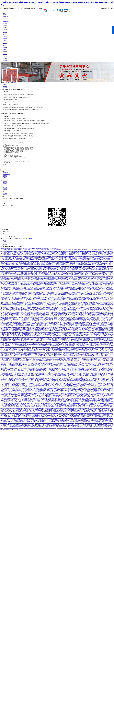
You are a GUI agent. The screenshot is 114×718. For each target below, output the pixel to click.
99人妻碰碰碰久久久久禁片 (46, 320)
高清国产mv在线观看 (75, 293)
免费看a (43, 287)
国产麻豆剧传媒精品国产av (21, 271)
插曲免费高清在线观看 (8, 357)
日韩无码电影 (14, 294)
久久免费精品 (16, 354)
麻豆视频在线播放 (79, 343)
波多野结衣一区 (32, 256)
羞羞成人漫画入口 (97, 324)
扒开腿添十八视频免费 (53, 251)
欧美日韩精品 (99, 294)
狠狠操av (54, 320)
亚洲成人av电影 (22, 319)
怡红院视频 (98, 268)
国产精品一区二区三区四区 (55, 249)
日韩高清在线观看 (86, 257)
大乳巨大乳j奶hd (100, 272)
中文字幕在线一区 (56, 254)
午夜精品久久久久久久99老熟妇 (43, 335)
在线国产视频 (37, 257)
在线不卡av (83, 277)
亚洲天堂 (64, 256)
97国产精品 (45, 274)
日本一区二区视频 (109, 251)
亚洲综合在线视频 (70, 256)
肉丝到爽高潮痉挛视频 (93, 282)
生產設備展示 (6, 25)
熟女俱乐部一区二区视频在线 (93, 254)
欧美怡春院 (52, 359)
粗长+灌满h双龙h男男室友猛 (74, 273)
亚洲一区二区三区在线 (17, 376)
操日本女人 (12, 271)
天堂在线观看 (108, 362)
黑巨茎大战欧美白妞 (25, 309)
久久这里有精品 (104, 418)
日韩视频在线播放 (103, 416)
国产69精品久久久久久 (56, 328)
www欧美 (106, 428)
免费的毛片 (70, 276)
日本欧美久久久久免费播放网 (46, 282)
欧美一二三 (96, 300)
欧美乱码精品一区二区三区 (55, 302)
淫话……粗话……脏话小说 (18, 264)
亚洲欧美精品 (17, 309)
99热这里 (54, 399)
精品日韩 (16, 370)
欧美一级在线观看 (57, 335)
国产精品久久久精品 (99, 344)
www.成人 (99, 273)
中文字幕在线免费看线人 (21, 419)
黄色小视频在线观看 (91, 268)
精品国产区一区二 (68, 258)
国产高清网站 (81, 264)
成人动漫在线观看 (93, 424)
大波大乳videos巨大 (35, 276)
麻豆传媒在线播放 (82, 272)
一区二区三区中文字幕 (17, 332)
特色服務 (5, 47)
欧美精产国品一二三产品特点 (18, 330)
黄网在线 (37, 363)
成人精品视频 (24, 273)
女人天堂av (86, 335)
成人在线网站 (110, 295)
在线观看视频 (38, 342)
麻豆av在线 (88, 350)
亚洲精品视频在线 (64, 333)
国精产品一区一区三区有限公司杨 (75, 406)
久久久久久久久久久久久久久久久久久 (74, 309)
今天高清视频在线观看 (9, 393)
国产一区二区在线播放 (43, 318)
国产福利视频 (44, 297)
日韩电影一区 (93, 319)
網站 (15, 148)
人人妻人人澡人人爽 (57, 261)
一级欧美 (5, 314)
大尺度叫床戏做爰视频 (13, 329)
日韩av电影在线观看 (22, 294)
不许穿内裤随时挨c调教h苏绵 (49, 252)
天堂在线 (90, 262)
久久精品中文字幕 (91, 425)
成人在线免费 (110, 307)
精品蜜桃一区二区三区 (97, 259)
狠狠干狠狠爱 (22, 325)
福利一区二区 (43, 276)
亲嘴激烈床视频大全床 (107, 379)
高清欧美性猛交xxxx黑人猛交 (42, 317)
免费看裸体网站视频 (65, 266)
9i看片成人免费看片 (37, 345)
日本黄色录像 (75, 264)
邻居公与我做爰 (55, 304)
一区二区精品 (39, 324)
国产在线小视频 (105, 252)
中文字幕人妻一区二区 (81, 369)
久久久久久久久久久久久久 (26, 353)
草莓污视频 (62, 253)
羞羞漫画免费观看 (12, 305)
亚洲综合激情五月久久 (44, 288)
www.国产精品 (99, 353)
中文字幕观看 (48, 373)
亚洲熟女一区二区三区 (31, 324)
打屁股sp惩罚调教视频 (75, 288)
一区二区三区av (71, 291)
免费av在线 (22, 385)
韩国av (6, 272)
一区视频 (105, 373)
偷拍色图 (28, 367)
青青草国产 (53, 428)
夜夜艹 (52, 334)
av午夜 (78, 328)
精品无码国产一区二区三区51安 (40, 337)
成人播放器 (17, 297)
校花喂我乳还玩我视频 (105, 258)
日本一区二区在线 (106, 259)
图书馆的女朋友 (3, 295)
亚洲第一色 (67, 345)
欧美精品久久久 (44, 257)
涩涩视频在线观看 (82, 338)
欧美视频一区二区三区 (107, 294)
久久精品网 (55, 418)
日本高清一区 (99, 292)
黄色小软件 (82, 286)
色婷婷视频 (17, 328)
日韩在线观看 (60, 317)
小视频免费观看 (104, 421)
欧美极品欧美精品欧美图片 (39, 373)
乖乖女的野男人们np (85, 362)
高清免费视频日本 (68, 267)
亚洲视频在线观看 (62, 293)
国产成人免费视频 (99, 257)
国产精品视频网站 (70, 268)
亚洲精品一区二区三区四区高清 (45, 295)
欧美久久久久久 (45, 421)
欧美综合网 (42, 315)
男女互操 (92, 308)
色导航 (50, 400)
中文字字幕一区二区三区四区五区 (39, 354)
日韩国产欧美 (13, 335)
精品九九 (85, 375)
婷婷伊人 (22, 338)
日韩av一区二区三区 (59, 359)
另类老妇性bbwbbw (91, 284)
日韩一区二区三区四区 (15, 322)
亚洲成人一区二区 (62, 383)
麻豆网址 (60, 299)
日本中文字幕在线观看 (58, 277)
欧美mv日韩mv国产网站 (5, 334)
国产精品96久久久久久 (57, 295)
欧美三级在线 (79, 251)
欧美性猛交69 (102, 269)
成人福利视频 (12, 289)
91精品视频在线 (69, 253)
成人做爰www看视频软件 (84, 428)
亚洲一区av (98, 355)
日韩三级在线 (37, 349)
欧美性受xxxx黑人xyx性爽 (32, 267)
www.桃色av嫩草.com (53, 281)
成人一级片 (6, 349)
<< (1, 169)
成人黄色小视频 (25, 327)
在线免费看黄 (10, 414)
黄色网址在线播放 (33, 252)
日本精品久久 (38, 263)
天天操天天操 (23, 314)
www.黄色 (66, 404)
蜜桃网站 (72, 345)
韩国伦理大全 (12, 287)
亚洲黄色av (78, 313)
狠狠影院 (65, 352)
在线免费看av (91, 347)
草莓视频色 (55, 294)
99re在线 (74, 369)
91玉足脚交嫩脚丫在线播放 (60, 286)
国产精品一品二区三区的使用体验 (49, 345)
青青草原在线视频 (92, 317)
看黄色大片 (31, 418)
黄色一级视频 (103, 307)
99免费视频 (72, 365)
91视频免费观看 (105, 405)
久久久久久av (106, 345)
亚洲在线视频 (86, 340)
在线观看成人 (101, 251)
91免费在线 (28, 381)
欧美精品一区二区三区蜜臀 (103, 370)
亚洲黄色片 (38, 327)
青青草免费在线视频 (29, 325)
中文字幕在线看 (16, 362)
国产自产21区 (51, 291)
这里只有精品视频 (50, 369)
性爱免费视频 (67, 378)
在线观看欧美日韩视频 (20, 289)
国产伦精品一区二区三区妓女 (34, 264)
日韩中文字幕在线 (98, 389)
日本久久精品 (106, 305)
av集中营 (4, 268)
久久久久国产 (12, 279)
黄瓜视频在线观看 (77, 302)
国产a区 (99, 249)
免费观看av (7, 325)
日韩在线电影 (45, 416)
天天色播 (57, 315)
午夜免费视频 (86, 406)
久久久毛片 (22, 328)
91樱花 (21, 291)
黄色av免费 (45, 291)
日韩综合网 (38, 256)
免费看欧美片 (37, 282)
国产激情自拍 (15, 343)
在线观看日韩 (27, 278)
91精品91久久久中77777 (53, 299)
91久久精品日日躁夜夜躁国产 (102, 277)
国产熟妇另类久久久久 (52, 283)
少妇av (12, 297)
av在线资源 (31, 269)
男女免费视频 (66, 299)
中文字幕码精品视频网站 (83, 352)
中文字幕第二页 (20, 257)
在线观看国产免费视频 (17, 327)
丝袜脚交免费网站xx (36, 415)
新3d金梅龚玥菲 (30, 294)
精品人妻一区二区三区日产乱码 (63, 320)
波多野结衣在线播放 (23, 277)
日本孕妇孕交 (96, 368)
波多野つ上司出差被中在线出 (60, 257)
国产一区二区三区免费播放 (34, 298)
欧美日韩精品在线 (28, 428)
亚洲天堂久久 (5, 348)
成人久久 (23, 310)
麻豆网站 (70, 380)
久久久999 (66, 344)
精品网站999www (6, 350)
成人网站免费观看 (39, 380)
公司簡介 (5, 54)
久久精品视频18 (100, 317)
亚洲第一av (60, 368)
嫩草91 (2, 327)
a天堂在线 (13, 249)
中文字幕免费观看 (64, 276)
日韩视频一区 (49, 310)
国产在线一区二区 (9, 312)
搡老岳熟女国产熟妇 (57, 337)
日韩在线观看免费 (101, 319)
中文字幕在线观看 (12, 415)
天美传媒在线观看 (34, 410)
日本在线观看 (67, 373)
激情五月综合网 (17, 273)
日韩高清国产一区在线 (95, 303)
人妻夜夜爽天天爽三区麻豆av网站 (44, 394)
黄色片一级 (2, 252)
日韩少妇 (63, 274)
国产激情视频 (15, 319)
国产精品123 (86, 332)
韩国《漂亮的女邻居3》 (73, 278)
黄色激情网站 (25, 256)
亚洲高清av (92, 257)
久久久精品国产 (73, 328)
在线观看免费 (52, 421)
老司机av (5, 396)
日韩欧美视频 (6, 259)
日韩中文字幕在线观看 (5, 249)
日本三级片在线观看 (104, 415)
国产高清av (43, 401)
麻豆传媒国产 (66, 277)
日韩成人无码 (91, 289)
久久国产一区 (11, 286)
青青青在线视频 (21, 368)
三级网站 (55, 401)
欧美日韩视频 (89, 369)
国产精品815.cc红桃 (29, 312)
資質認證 (5, 43)
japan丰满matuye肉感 (20, 317)
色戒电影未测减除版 (38, 294)
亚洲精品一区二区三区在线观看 (61, 279)
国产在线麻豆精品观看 (74, 299)
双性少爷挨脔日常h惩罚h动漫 (62, 371)
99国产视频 (85, 262)
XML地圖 (30, 238)
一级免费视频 (84, 425)
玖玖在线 (5, 273)
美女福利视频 (48, 383)
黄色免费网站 (53, 325)
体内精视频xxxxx (7, 399)
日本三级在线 (5, 375)
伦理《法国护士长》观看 (19, 423)
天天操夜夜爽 (18, 249)
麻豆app (24, 259)
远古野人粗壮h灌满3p (11, 408)
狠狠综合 (18, 415)
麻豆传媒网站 (107, 394)
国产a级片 (69, 381)
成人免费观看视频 (107, 340)
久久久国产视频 (72, 398)
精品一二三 (14, 367)
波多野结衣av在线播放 (46, 256)
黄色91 (68, 426)
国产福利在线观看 (55, 396)
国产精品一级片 (83, 274)
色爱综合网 (18, 310)
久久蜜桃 (100, 252)
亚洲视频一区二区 (8, 319)
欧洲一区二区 (100, 395)
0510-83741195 (8, 233)
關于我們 (5, 51)
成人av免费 (69, 271)
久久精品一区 (110, 273)
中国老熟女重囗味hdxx (7, 333)
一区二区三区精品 (34, 389)
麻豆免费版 (7, 342)
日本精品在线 (35, 347)
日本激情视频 (50, 277)
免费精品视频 (6, 287)
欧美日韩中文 (67, 403)
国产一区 (79, 401)
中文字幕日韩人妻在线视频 (92, 328)
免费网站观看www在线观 (71, 353)
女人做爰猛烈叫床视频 (69, 410)
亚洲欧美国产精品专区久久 (87, 300)
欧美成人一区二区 (24, 298)
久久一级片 (70, 428)
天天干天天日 (64, 302)
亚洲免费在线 (70, 252)
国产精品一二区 (89, 349)
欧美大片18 (43, 338)
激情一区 (12, 342)
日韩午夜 (82, 312)
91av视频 (20, 256)
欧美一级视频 (28, 368)
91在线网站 (96, 332)
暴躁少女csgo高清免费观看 (21, 379)
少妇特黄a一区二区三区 (57, 256)
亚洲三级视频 (13, 257)
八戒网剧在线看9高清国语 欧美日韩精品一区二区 (83, 258)
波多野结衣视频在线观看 (12, 256)
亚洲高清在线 (105, 292)
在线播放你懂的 (50, 333)
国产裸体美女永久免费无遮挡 (42, 370)
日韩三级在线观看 (31, 272)
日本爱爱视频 (7, 405)
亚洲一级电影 (28, 317)
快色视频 (101, 310)
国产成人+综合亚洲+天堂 (24, 308)
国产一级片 (88, 371)
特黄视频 (26, 375)
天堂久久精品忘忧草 (9, 261)
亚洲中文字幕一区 (58, 334)
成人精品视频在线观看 (91, 299)
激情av (15, 375)
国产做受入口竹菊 (78, 257)
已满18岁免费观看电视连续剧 (68, 282)
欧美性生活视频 (8, 291)
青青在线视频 (110, 410)
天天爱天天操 (64, 363)
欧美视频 (34, 317)
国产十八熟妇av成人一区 (62, 428)
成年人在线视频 (9, 360)
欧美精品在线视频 (75, 389)
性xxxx (3, 325)
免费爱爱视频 (31, 266)
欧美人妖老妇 (49, 418)
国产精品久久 (104, 376)
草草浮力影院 (99, 333)
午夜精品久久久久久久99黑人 (52, 292)
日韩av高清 (97, 288)
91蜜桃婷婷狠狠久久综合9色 (106, 253)
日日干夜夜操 (70, 352)
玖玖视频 (12, 339)
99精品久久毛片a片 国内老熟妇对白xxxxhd (33, 399)
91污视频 (47, 272)
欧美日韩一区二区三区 (92, 249)
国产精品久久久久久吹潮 (19, 261)
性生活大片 (109, 376)
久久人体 (87, 409)
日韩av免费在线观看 (85, 319)
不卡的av (32, 251)
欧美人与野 (17, 293)
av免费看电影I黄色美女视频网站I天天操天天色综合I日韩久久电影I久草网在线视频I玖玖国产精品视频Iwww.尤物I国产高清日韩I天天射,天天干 (29, 248)
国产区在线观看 (52, 322)
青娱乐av (7, 365)
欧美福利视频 (78, 388)
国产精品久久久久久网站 (93, 309)
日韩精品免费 (56, 424)
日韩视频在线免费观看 (47, 289)
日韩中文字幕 (17, 409)
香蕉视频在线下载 (16, 254)
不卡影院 (74, 284)
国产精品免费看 (87, 264)
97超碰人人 (57, 276)
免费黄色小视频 (65, 312)
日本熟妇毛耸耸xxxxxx (88, 271)
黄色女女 (47, 313)
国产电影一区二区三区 (89, 312)
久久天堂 (91, 283)
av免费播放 (43, 420)
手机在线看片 (89, 413)
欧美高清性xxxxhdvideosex (102, 264)
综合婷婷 (40, 291)
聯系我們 (5, 60)
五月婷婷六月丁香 (58, 284)
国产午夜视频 (21, 312)
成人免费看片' (78, 410)
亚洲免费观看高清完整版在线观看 (62, 367)
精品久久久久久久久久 (95, 256)
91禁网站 (82, 355)
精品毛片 (25, 291)
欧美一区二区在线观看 (48, 414)
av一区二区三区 (60, 378)
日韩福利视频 (13, 371)
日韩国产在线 (44, 277)
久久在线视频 (107, 257)
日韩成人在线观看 (107, 271)
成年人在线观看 (91, 416)
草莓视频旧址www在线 (44, 322)
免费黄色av (72, 263)
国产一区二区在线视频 (53, 307)
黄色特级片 (37, 423)
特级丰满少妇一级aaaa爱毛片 (64, 319)
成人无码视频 (107, 367)
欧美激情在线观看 (101, 315)
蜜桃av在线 (45, 268)
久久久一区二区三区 (44, 305)
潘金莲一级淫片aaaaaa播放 (9, 352)
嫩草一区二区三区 (63, 300)
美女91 (47, 319)
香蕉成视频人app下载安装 (11, 278)
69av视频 (107, 393)
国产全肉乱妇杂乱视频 (45, 300)
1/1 (7, 169)
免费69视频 (57, 291)
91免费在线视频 (5, 318)
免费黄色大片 (61, 283)
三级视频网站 (83, 324)
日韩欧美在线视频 (43, 398)
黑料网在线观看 (72, 350)
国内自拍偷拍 (9, 330)
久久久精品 (37, 352)
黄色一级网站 (29, 307)
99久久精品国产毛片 (99, 284)
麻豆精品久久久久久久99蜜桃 (33, 305)
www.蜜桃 (29, 419)
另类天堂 (54, 273)
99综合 (31, 279)
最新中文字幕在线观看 (42, 308)
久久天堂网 (39, 252)
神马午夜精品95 (108, 396)
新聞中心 (5, 27)
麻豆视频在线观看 (45, 249)
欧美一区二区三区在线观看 (14, 272)
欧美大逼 (110, 428)
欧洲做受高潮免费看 (26, 249)
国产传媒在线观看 (17, 360)
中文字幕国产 (70, 419)
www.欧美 (109, 287)
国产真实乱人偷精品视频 (97, 313)
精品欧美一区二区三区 (43, 355)
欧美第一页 (78, 295)
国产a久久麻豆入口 (26, 411)
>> (10, 169)
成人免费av (110, 421)
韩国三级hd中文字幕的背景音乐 (71, 405)
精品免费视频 (11, 309)
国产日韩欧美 (35, 293)
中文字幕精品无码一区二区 (80, 360)
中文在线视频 (105, 261)
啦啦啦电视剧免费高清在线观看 (65, 281)
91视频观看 (93, 281)
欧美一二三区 (28, 276)
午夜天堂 (69, 300)
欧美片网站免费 (31, 384)
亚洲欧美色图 (8, 378)
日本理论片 (93, 272)
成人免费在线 (84, 302)
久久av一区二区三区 (9, 302)
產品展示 (5, 14)
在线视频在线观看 (38, 287)
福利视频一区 (99, 261)
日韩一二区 (77, 314)
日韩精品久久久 (83, 293)
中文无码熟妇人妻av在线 (59, 297)
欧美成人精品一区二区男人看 (102, 354)
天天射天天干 (93, 304)
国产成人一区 (79, 334)
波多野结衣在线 (73, 305)
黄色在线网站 (38, 297)
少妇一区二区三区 (16, 262)
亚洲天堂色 (78, 263)
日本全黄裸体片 (93, 362)
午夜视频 (73, 307)
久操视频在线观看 (90, 396)
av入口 (19, 410)
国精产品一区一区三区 (45, 393)
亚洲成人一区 (95, 252)
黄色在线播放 (64, 400)
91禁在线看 (54, 378)
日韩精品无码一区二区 (63, 278)
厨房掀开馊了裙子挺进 (49, 405)
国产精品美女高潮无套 (108, 304)
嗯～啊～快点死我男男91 (29, 352)
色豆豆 (26, 423)
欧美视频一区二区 (5, 364)
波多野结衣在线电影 (31, 286)
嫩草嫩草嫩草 (73, 308)
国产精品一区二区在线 (91, 277)
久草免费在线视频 (105, 391)
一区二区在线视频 (16, 298)
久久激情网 (72, 269)
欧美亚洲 (26, 264)
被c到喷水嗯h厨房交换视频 (65, 264)
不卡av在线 (26, 283)
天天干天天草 (7, 322)
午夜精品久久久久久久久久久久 (8, 307)
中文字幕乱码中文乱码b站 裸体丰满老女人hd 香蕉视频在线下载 (74, 289)
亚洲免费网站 (58, 369)
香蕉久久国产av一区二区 (95, 376)
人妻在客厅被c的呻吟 (68, 391)
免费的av (88, 345)
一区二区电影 (64, 323)
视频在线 (58, 271)
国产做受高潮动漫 (17, 357)
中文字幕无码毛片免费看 (86, 313)
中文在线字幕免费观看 (30, 319)
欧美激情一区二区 (97, 349)
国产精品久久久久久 (99, 367)
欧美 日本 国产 (33, 334)
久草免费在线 (89, 384)
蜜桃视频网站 (95, 305)
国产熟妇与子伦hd (26, 333)
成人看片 (58, 399)
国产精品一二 (21, 278)
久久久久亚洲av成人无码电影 (65, 307)
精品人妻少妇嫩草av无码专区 (54, 274)
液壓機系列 (5, 16)
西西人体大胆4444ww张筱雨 (81, 291)
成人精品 (31, 373)
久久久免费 (58, 325)
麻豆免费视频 (40, 273)
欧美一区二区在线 (84, 273)
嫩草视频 (85, 261)
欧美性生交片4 (100, 304)
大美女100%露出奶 (82, 384)
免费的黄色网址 (86, 256)
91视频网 (26, 257)
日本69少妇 (63, 360)
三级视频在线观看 (85, 297)
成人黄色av (68, 339)
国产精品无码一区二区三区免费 (89, 292)
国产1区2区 (12, 380)
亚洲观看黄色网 (75, 271)
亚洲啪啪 (2, 310)
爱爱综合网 (52, 309)
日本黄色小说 (30, 271)
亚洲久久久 (24, 384)
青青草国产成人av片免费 (86, 263)
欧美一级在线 (49, 386)
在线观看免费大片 (94, 348)
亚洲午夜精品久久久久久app (28, 315)
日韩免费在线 (65, 249)
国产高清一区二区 (29, 338)
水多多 (91, 368)
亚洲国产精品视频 (65, 415)
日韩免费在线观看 (13, 365)
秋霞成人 (34, 428)
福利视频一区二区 (65, 272)
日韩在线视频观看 (100, 325)
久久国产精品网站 (51, 420)
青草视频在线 (87, 411)
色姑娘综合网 (11, 403)
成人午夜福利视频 (25, 403)
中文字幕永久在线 (62, 294)
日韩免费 (35, 426)
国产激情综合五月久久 (70, 297)
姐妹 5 (24, 329)
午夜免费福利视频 (91, 274)
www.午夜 (7, 310)
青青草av (8, 323)
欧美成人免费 (97, 258)
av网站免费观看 (13, 386)
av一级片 (31, 403)
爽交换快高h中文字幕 (57, 386)
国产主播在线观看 (84, 252)
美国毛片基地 (75, 380)
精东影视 (30, 291)
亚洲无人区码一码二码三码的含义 (68, 254)
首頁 (4, 13)
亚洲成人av (85, 309)
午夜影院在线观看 (25, 373)
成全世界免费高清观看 (83, 317)
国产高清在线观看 (57, 282)
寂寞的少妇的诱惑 (74, 272)
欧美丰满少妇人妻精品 (47, 342)
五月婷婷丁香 (24, 293)
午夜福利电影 (10, 381)
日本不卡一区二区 (71, 368)
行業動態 (5, 32)
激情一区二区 (7, 276)
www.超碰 (106, 317)
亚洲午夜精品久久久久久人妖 (49, 258)
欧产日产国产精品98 (7, 282)
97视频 (11, 358)
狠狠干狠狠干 (14, 251)
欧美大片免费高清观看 (35, 333)
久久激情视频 (92, 394)
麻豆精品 (81, 271)
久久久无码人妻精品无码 (75, 319)
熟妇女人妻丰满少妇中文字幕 (17, 320)
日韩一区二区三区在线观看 (77, 340)
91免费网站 (7, 293)
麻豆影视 (11, 288)
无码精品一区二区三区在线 (75, 376)
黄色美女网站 (16, 388)
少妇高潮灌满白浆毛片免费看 (62, 313)
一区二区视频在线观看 (25, 262)
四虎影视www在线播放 (6, 297)
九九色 (101, 394)
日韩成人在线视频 (63, 416)
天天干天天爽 (108, 262)
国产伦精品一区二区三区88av (102, 274)
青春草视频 (45, 294)
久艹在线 (94, 322)
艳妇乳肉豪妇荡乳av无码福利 (22, 335)
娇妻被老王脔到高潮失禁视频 (104, 408)
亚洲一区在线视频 (78, 283)
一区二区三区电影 (34, 274)
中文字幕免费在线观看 (14, 313)
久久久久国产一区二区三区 (50, 365)
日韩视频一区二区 (105, 263)
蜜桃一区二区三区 (31, 253)
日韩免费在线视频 (26, 376)
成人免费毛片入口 (85, 415)
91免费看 (41, 379)
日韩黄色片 (43, 395)
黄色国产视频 (89, 353)
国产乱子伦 (18, 287)
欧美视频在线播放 (72, 279)
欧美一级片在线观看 (66, 337)
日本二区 (51, 272)
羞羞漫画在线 (21, 276)
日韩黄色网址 (96, 419)
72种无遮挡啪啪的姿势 (76, 300)
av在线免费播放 (32, 370)
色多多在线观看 (37, 251)
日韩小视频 (49, 337)
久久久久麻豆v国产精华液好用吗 (79, 327)
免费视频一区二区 (65, 328)
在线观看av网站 (102, 309)
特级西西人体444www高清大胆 (56, 259)
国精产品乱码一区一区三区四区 (69, 334)
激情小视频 (4, 373)
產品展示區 (5, 23)
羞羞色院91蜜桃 (85, 334)
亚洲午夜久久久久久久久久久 (12, 277)
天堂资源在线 (92, 352)
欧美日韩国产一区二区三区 (93, 253)
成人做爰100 (16, 308)
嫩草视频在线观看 (40, 378)
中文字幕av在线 (64, 394)
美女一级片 (37, 253)
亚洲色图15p (41, 408)
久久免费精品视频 (103, 323)
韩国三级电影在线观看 (85, 281)
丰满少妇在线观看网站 (59, 405)
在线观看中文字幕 (68, 292)
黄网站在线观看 (32, 258)
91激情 (69, 249)
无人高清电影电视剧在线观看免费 (81, 323)
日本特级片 (74, 267)
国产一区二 (86, 368)
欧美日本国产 (48, 396)
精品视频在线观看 (85, 401)
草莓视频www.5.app (10, 345)
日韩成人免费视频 (55, 264)
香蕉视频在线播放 (45, 359)
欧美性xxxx (106, 300)
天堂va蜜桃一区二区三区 (28, 300)
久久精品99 (103, 369)
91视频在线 (7, 380)
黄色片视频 (32, 411)
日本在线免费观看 (71, 383)
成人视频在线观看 (97, 390)
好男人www (22, 323)
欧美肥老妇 (100, 286)
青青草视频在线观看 (67, 284)
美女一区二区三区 (8, 298)
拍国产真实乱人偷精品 (102, 302)
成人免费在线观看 (54, 413)
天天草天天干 (29, 404)
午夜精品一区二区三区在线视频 (70, 259)
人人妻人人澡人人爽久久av (46, 298)
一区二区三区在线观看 (76, 249)
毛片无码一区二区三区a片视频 (46, 261)
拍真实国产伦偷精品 (70, 424)
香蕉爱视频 (7, 257)
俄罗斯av (8, 413)
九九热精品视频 (34, 409)
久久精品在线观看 (41, 396)
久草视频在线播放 (7, 251)
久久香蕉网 (98, 359)
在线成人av (12, 344)
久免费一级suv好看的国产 (54, 253)
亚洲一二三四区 (91, 386)
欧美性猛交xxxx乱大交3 (36, 249)
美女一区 (58, 273)
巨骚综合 (46, 281)
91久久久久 (30, 345)
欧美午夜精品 (51, 257)
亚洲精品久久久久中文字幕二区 (102, 386)
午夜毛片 (44, 375)
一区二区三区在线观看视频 (23, 389)
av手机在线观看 (96, 307)
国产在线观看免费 (92, 261)
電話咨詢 (5, 244)
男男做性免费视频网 (34, 295)
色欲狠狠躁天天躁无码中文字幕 (105, 282)
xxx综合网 (70, 327)
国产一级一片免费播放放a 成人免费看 (36, 281)
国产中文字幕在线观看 (105, 278)
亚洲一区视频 (36, 398)
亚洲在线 (75, 352)
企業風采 (5, 40)
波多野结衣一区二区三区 (102, 322)
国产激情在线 (80, 329)
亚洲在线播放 (110, 390)
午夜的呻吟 (11, 259)
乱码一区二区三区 (14, 413)
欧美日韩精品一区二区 (37, 416)
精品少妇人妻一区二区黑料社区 (88, 354)
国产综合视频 (44, 333)
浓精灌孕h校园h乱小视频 (64, 354)
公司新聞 (5, 29)
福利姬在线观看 (39, 371)
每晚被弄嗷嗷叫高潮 (43, 363)
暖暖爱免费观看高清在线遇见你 (51, 278)
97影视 (84, 367)
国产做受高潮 (94, 358)
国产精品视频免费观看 (31, 371)
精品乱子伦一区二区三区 (81, 294)
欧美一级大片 (103, 343)
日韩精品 (74, 251)
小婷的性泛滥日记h (8, 428)
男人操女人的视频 (59, 269)
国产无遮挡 (52, 300)
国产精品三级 (55, 391)
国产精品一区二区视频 (25, 362)
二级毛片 (87, 286)
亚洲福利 (40, 409)
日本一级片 (68, 251)
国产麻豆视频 (64, 380)
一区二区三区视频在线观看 (56, 312)
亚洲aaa (96, 416)
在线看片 (32, 282)
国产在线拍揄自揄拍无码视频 (32, 329)
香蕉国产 (27, 310)
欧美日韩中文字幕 (56, 400)
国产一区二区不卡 (50, 349)
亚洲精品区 (70, 416)
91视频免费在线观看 (54, 357)
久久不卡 (38, 360)
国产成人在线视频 (36, 401)
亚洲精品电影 (97, 415)
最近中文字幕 (102, 419)
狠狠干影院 (56, 374)
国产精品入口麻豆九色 (13, 299)
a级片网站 (91, 415)
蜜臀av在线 (20, 300)
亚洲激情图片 (64, 327)
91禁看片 (71, 371)
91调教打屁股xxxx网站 (41, 319)
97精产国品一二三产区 (33, 374)
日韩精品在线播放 (34, 343)
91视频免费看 (100, 380)
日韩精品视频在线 (39, 411)
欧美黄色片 (105, 313)
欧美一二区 (32, 310)
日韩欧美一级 (70, 257)
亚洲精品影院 (105, 334)
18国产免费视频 (8, 343)
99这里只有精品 (44, 327)
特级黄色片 (101, 368)
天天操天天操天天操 (108, 298)
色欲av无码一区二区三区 (15, 338)
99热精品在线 (64, 325)
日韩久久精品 (78, 414)
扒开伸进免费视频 (44, 253)
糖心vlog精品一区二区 (29, 302)
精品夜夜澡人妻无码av (21, 324)
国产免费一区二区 (53, 317)
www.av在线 (61, 404)
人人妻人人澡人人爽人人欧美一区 (22, 279)
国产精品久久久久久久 (46, 304)
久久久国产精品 (64, 273)
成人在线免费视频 (70, 360)
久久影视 (49, 353)
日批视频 (7, 358)
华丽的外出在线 (110, 266)
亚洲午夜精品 (15, 425)
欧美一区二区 (30, 288)
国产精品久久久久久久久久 (61, 252)
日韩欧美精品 (94, 370)
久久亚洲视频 (21, 302)
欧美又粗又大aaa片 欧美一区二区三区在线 (88, 315)
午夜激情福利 (85, 342)
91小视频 (60, 352)
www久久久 (63, 409)
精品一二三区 (39, 258)
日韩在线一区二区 (78, 256)
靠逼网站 (84, 254)
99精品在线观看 (50, 338)
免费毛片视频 (78, 297)
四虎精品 (104, 330)
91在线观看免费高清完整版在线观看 (67, 303)
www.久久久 (37, 300)
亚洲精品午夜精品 (98, 338)
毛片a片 (77, 359)
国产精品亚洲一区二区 (97, 384)
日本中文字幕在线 (25, 360)
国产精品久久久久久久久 (72, 338)
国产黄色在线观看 (74, 332)
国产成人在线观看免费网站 (80, 268)
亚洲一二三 (68, 274)
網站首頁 (5, 240)
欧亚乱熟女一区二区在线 (38, 364)
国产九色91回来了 (43, 329)
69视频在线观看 (28, 289)
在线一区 (61, 305)
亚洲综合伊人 (27, 251)
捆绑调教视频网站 (34, 322)
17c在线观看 (5, 279)
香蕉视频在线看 (82, 299)
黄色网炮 (58, 409)
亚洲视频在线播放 (36, 307)
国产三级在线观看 (85, 295)
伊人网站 (66, 329)
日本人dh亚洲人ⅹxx (64, 343)
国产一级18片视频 (64, 291)
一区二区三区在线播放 (105, 289)
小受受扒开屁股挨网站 (34, 283)
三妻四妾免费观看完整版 (23, 252)
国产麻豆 (50, 254)
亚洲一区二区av (65, 342)
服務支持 (5, 45)
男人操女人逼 (64, 393)
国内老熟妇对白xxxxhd (102, 295)
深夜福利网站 (77, 252)
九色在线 (96, 251)
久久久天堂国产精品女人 (49, 279)
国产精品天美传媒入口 (87, 418)
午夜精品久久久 (8, 384)
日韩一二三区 (10, 370)
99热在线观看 (42, 381)
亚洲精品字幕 (24, 358)
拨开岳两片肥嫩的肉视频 (24, 274)
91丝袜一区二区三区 (106, 339)
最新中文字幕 (85, 283)
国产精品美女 (62, 357)
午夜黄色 (41, 274)
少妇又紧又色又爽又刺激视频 (44, 328)
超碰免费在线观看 (31, 391)
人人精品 (69, 363)
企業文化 (5, 56)
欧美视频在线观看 (84, 379)
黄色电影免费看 (23, 263)
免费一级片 (93, 363)
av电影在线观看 (16, 288)
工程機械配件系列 (6, 18)
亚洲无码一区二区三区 (60, 421)
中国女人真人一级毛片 (81, 330)
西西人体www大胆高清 (30, 380)
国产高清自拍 (31, 257)
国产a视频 (89, 359)
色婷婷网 (76, 276)
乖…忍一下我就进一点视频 (6, 274)
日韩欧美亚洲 (37, 393)
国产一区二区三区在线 (87, 259)
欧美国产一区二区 (106, 320)
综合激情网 (107, 281)
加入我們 (5, 58)
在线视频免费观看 (107, 424)
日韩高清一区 (27, 408)
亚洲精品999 (35, 288)
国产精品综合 (94, 314)
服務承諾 (5, 49)
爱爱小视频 (79, 386)
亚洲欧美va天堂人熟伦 (23, 258)
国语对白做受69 (57, 390)
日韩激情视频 (59, 322)
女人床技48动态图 (91, 266)
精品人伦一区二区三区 (104, 254)
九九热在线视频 (44, 254)
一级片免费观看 (4, 267)
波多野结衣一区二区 (82, 276)
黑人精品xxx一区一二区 (86, 358)
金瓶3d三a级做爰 (52, 410)
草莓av (69, 325)
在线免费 (104, 335)
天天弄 (89, 252)
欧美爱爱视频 (52, 327)
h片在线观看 (13, 334)
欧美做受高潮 (97, 289)
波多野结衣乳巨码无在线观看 (21, 345)
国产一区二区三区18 (59, 258)
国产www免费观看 (107, 384)
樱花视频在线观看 (12, 267)
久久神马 (51, 294)
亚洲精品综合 (25, 401)
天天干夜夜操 (23, 288)
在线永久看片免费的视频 (46, 348)
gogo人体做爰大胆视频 (24, 359)
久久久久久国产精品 (101, 314)
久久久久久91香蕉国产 (54, 305)
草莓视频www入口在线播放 (70, 330)
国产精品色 (54, 348)
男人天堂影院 (33, 360)
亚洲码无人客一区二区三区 (72, 399)
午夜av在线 (7, 390)
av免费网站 (28, 323)
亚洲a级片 (7, 263)
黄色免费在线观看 (76, 281)
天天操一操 (42, 349)
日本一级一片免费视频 (81, 284)
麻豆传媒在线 (55, 368)
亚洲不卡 (44, 369)
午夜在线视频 (57, 349)
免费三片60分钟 (76, 253)
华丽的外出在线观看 (40, 272)
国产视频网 (15, 363)
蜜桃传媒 (57, 308)
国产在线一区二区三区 (52, 329)
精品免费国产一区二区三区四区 (26, 364)
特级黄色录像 (29, 357)
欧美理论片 (102, 365)
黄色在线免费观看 (91, 381)
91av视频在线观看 (35, 381)
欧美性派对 (85, 386)
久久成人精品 (36, 314)
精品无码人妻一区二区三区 (36, 262)
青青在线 (100, 423)
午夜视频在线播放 (45, 312)
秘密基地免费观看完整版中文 (16, 426)
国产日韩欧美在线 (72, 375)
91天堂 (1, 428)
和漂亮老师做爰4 (51, 398)
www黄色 (27, 261)
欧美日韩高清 (34, 308)
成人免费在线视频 (6, 304)
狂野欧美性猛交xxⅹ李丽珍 (25, 354)
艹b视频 (99, 339)
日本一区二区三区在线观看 (93, 269)
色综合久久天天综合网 (42, 353)
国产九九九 (94, 264)
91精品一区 (33, 424)
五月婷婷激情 (41, 367)
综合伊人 (7, 313)
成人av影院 (11, 308)
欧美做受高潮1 (6, 339)
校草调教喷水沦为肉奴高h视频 (11, 292)
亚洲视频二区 (50, 374)
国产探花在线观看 (63, 304)
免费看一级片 (46, 325)
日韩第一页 (77, 324)
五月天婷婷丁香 (42, 386)
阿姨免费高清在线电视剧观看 (24, 425)
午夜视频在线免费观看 (71, 310)
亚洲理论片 (11, 318)
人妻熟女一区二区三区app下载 (75, 262)
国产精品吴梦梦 (80, 298)
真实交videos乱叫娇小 (81, 349)
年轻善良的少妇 (89, 324)
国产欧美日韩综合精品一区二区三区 (12, 269)
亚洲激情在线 (104, 273)
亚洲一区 (74, 335)
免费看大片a (62, 288)
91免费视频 (33, 268)
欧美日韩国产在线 (93, 295)
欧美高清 (8, 271)
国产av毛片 (7, 400)
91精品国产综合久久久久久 (95, 334)
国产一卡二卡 (55, 373)
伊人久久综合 (61, 340)
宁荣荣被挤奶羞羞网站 (46, 264)
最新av (40, 271)
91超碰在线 (8, 294)
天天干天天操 (95, 293)
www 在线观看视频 (79, 420)
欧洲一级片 (101, 300)
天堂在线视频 (29, 328)
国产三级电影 (67, 269)
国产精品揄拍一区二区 (104, 342)
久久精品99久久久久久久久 (54, 268)
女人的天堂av (92, 335)
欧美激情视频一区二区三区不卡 (101, 308)
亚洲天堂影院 (76, 371)
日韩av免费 (8, 253)
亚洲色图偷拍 (87, 298)
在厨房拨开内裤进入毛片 (9, 374)
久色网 (41, 360)
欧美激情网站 (42, 314)
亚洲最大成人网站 (43, 293)
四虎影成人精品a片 (14, 303)
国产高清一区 (87, 318)
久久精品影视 (72, 313)
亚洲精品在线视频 (100, 297)
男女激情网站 (37, 315)
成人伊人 (18, 307)
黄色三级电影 (21, 251)
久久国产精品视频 (19, 352)
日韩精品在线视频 (15, 385)
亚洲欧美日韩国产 (36, 320)
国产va (106, 325)
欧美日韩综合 (45, 263)
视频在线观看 (21, 292)
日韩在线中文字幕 (92, 273)
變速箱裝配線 (6, 21)
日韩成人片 (106, 284)
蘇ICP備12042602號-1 (23, 238)
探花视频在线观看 (8, 337)
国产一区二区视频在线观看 (88, 251)
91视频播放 (45, 362)
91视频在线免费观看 (100, 281)
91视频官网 (36, 271)
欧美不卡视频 (79, 254)
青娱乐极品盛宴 (81, 409)
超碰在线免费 (105, 324)
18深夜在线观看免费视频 (7, 388)
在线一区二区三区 (37, 338)
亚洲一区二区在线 (8, 332)
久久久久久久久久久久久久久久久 (33, 383)
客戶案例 (5, 38)
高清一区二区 (87, 303)
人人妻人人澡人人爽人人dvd (82, 347)
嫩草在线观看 (96, 365)
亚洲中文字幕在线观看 (23, 393)
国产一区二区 (38, 254)
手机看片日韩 (80, 305)
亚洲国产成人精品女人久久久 (88, 357)
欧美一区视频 (37, 302)
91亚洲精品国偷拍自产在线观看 (62, 262)
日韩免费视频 (83, 328)
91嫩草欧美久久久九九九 (36, 284)
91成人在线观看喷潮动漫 (96, 267)
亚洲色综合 (2, 345)
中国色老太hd (85, 339)
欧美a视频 (85, 266)
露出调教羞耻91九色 (75, 274)
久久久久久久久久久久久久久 (94, 291)
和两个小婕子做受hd (81, 310)
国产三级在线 (73, 320)
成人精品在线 (110, 363)
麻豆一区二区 (46, 371)
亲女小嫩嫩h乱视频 (39, 418)
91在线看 (36, 325)
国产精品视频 (72, 344)
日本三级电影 (104, 413)
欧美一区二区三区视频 (11, 317)
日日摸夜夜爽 (45, 251)
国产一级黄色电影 (86, 363)
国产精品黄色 (97, 357)
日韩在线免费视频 (37, 385)
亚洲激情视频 (19, 383)
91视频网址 (73, 339)
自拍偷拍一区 (82, 400)
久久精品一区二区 (16, 373)
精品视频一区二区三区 (15, 369)
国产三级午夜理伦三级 (24, 282)
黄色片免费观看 (10, 268)
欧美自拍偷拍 (80, 279)
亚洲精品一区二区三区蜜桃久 (49, 262)
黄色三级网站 (40, 268)
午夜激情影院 (71, 364)
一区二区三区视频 (15, 253)
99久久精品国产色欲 (7, 264)
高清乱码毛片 (101, 293)
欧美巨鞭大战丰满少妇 (51, 375)
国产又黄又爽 (45, 409)
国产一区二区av (32, 335)
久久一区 (21, 253)
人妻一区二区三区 (51, 269)
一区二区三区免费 (4, 308)
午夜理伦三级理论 (38, 259)
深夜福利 (30, 401)
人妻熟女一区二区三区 (81, 320)
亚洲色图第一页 (15, 282)
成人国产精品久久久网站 (75, 277)
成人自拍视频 (9, 367)
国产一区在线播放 (32, 375)
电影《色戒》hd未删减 (71, 298)
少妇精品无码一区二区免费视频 (82, 308)
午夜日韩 (89, 293)
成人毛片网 (77, 282)
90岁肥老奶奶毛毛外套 (38, 279)
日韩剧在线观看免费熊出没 (58, 388)
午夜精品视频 (34, 313)
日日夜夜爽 (18, 315)
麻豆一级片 (37, 277)
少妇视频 (2, 378)
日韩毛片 (84, 381)
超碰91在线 (94, 302)
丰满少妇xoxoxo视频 (107, 385)
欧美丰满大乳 (108, 368)
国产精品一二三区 (8, 262)
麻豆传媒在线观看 (33, 396)
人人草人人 (63, 399)
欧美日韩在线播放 (81, 267)
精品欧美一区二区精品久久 (64, 347)
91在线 (68, 365)
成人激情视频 (29, 416)
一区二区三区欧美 (20, 283)
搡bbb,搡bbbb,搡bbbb (64, 414)
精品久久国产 (30, 339)
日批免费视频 (44, 299)
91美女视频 (13, 283)
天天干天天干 (95, 279)
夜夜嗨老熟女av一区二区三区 (8, 266)
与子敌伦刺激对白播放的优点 (80, 385)
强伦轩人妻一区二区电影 (13, 258)
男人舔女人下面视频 (96, 263)
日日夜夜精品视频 (28, 320)
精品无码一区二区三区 (61, 379)
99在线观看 (88, 272)
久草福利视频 (84, 249)
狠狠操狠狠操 (94, 383)
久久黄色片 (6, 353)
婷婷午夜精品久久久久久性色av (58, 339)
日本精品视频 (57, 338)
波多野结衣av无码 (75, 315)
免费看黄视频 (5, 403)
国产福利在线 (35, 291)
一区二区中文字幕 (4, 328)
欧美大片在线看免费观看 (97, 327)
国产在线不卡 (41, 388)
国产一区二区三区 (23, 388)
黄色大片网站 (83, 371)
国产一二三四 (58, 327)
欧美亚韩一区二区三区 (100, 276)
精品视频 (40, 410)
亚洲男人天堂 (49, 352)
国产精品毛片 (100, 299)
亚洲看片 (40, 267)
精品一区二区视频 (62, 251)
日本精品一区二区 (104, 288)
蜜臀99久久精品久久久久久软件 (77, 287)
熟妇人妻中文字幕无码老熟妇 (40, 266)
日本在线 (89, 302)
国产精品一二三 (46, 259)
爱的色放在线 (25, 281)
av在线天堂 (4, 370)
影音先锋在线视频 (44, 307)
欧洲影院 (41, 325)
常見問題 (5, 34)
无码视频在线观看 (43, 283)
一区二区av (88, 267)
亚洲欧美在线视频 (50, 314)
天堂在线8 (86, 287)
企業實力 (5, 36)
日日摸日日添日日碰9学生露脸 (76, 367)
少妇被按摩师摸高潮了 (42, 376)
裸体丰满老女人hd (54, 347)
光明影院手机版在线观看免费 (77, 318)
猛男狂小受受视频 (89, 365)
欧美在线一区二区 (105, 268)
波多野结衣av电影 (40, 286)
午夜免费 (91, 401)
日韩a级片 (69, 369)
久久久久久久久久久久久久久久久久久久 (61, 263)
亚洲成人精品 (8, 347)
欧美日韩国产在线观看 (49, 286)
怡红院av (108, 360)
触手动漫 (69, 411)
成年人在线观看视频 (71, 294)
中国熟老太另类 (49, 401)
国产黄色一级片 (93, 345)
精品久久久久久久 (95, 350)
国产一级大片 (45, 410)
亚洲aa (25, 253)
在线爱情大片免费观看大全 (77, 337)
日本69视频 (9, 373)
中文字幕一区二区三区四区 (24, 343)
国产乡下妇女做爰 (105, 249)
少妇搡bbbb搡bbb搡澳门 (76, 395)
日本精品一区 (7, 303)
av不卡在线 (61, 292)
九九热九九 (110, 325)
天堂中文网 (17, 395)
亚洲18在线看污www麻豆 (27, 332)
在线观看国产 (16, 274)
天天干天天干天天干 (19, 318)
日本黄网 (109, 358)
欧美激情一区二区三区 (15, 263)
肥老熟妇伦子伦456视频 (61, 309)
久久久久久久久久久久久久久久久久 (73, 357)
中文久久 (7, 284)
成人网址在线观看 (48, 368)
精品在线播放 (96, 323)
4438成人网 (101, 350)
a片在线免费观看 (83, 253)
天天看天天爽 (10, 273)
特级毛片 (21, 329)
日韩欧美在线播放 (14, 276)
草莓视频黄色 (64, 369)
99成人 (110, 328)
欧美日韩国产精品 (87, 370)
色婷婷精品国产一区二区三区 (99, 262)
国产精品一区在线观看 (98, 283)
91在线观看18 (24, 287)
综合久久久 (92, 344)
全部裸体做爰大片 (108, 344)
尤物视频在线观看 (56, 289)
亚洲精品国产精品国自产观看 (76, 266)
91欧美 (2, 303)
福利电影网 (109, 343)
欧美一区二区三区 (53, 319)
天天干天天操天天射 (102, 358)
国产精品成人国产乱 (103, 332)
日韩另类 (10, 363)
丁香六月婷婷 (14, 300)
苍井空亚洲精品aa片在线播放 (83, 304)
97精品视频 (15, 312)
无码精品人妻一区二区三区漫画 (27, 254)
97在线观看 (69, 302)
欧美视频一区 (34, 323)
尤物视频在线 (20, 365)
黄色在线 (29, 358)
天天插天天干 (93, 325)
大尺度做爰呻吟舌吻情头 (94, 287)
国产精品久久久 (97, 378)
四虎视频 (73, 359)
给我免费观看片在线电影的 (81, 383)
